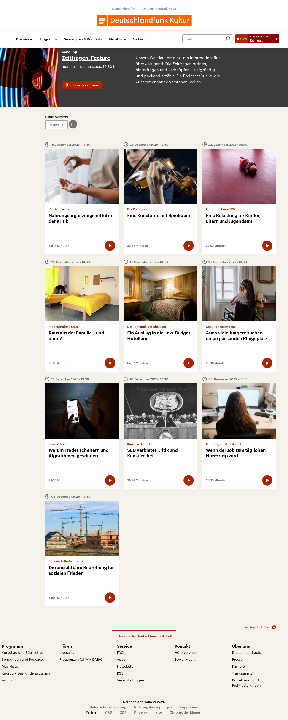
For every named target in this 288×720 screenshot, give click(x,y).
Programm (48, 39)
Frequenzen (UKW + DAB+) (80, 659)
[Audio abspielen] (110, 246)
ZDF (123, 712)
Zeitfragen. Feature (86, 58)
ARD (108, 712)
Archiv (137, 39)
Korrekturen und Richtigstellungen (246, 682)
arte (158, 712)
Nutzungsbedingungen (153, 707)
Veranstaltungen (130, 680)
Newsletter (126, 666)
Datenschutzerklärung (108, 707)
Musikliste (117, 39)
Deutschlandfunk (124, 8)
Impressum (189, 707)
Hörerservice (185, 652)
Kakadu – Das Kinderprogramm (27, 673)
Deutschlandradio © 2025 (144, 702)
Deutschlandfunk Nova (159, 8)
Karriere (238, 666)
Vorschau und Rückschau (22, 652)
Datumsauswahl (56, 117)
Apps (121, 659)
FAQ (120, 652)
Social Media (185, 659)
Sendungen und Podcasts (23, 659)
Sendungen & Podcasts (83, 39)
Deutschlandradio (246, 652)
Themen (22, 39)
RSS (120, 673)
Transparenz (242, 673)
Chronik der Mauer (185, 712)
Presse (237, 659)
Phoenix (141, 712)
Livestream (68, 652)
